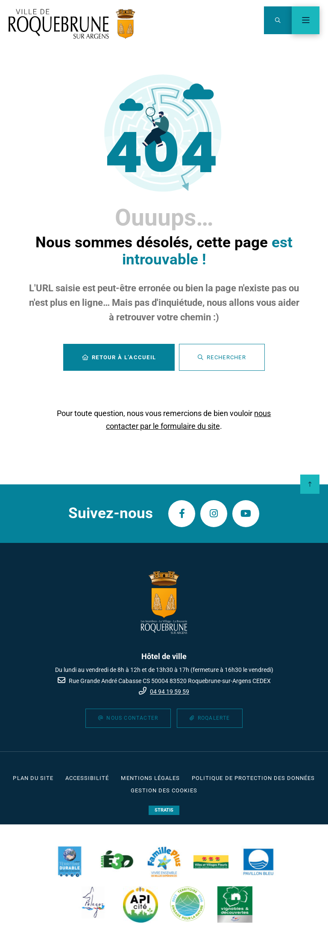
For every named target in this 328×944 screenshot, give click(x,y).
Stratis (164, 810)
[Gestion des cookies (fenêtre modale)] (164, 790)
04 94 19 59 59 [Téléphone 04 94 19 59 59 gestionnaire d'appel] (169, 691)
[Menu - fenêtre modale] (305, 20)
